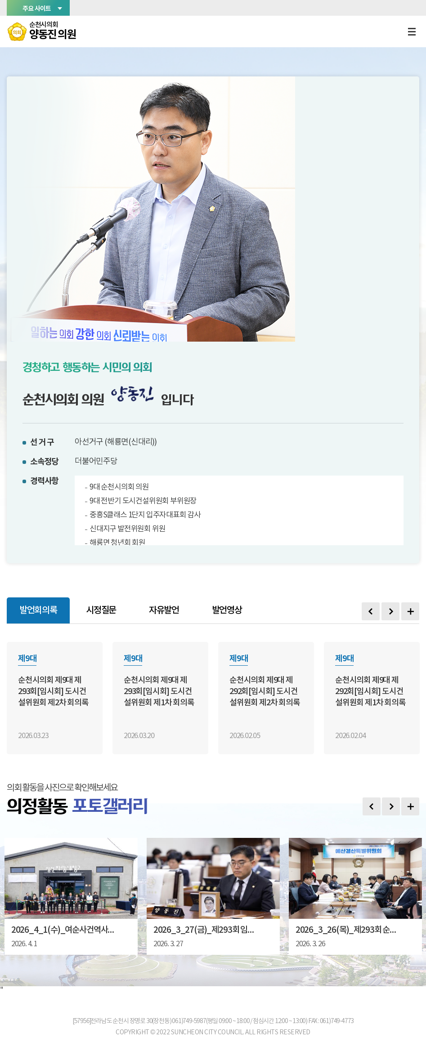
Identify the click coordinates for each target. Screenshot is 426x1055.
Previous (371, 611)
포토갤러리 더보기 (410, 806)
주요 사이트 (36, 8)
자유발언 (163, 610)
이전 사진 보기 (372, 806)
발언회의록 (38, 610)
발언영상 (226, 610)
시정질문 (100, 610)
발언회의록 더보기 (410, 611)
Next (390, 611)
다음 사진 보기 (391, 806)
